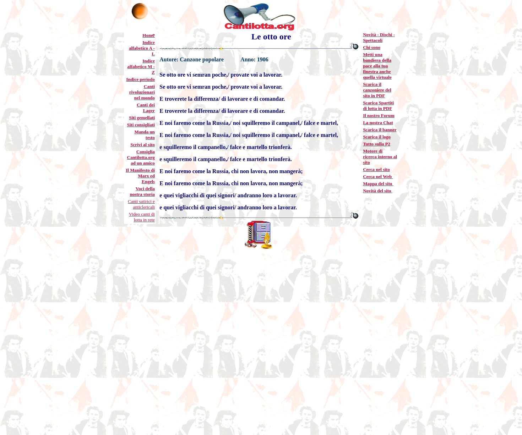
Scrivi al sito (142, 144)
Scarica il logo (377, 136)
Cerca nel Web (378, 176)
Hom (147, 35)
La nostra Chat (378, 122)
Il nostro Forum (379, 115)
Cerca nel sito (376, 169)
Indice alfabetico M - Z (141, 66)
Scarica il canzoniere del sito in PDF (377, 90)
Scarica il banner (380, 129)
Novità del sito (377, 190)
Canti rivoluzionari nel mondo (142, 92)
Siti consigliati (140, 124)
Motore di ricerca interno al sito (380, 156)
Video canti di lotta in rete (142, 216)
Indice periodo (140, 79)
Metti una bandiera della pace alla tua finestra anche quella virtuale (377, 66)
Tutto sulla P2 (376, 144)
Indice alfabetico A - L (142, 48)
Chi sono (371, 47)
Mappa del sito (378, 183)
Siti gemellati (142, 117)
